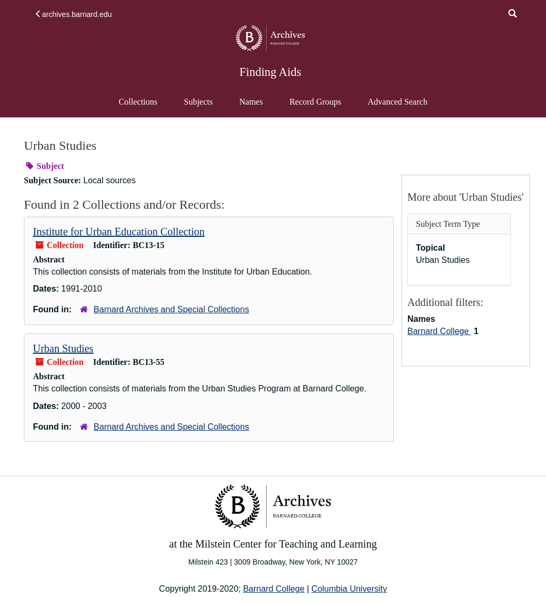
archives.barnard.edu (73, 14)
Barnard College (439, 331)
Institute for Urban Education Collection (118, 231)
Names (250, 101)
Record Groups (315, 101)
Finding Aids (270, 72)
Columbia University (349, 588)
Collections (137, 101)
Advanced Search (397, 106)
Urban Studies (63, 348)
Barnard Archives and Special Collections (171, 309)
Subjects (198, 101)
